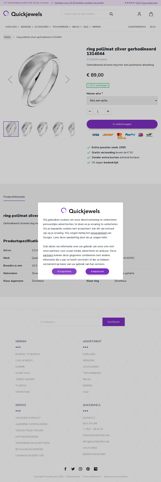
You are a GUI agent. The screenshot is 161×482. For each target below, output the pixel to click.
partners (48, 255)
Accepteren (64, 271)
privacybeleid (99, 233)
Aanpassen (97, 271)
